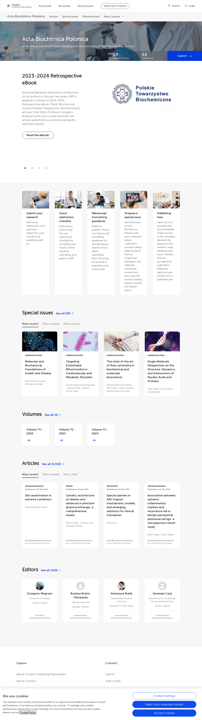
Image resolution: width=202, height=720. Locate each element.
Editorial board (91, 16)
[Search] (174, 6)
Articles (53, 16)
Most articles (71, 323)
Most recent (30, 323)
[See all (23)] (65, 313)
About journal (112, 16)
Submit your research (115, 6)
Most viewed (51, 323)
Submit (183, 56)
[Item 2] (39, 168)
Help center (113, 681)
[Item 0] (25, 168)
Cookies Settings (164, 700)
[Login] (189, 6)
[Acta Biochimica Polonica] (26, 16)
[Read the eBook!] (38, 135)
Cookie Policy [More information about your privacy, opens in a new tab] (28, 716)
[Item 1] (32, 168)
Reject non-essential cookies (164, 708)
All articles (64, 6)
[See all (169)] (51, 570)
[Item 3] (46, 168)
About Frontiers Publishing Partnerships (41, 674)
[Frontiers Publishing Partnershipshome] (19, 6)
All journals (45, 6)
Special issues (86, 6)
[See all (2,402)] (53, 464)
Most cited (70, 474)
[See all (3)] (53, 415)
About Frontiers (26, 681)
